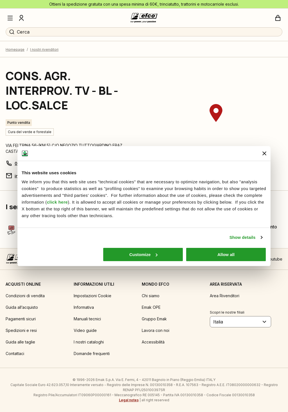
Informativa (84, 307)
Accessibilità (153, 342)
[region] (216, 123)
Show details (243, 237)
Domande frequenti (92, 353)
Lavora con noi (155, 330)
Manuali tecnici (87, 318)
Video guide (85, 330)
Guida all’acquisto (22, 307)
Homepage (15, 49)
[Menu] (10, 18)
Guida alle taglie (20, 342)
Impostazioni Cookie (92, 295)
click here (57, 202)
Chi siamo (150, 295)
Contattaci (15, 353)
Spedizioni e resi (21, 330)
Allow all (226, 254)
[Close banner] (264, 153)
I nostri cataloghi (89, 342)
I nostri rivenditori (44, 49)
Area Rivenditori (224, 295)
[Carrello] (277, 18)
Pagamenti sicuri (21, 318)
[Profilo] (21, 18)
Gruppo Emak (154, 318)
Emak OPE (151, 307)
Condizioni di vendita (25, 295)
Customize (143, 254)
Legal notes (129, 400)
